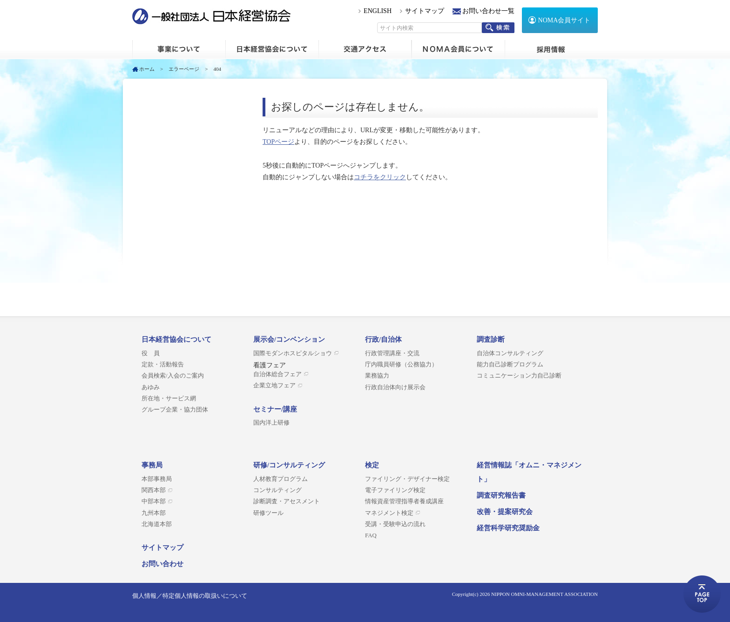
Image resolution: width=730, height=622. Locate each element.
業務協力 (377, 375)
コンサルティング (277, 490)
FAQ (371, 535)
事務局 (152, 465)
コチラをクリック (380, 177)
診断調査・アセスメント (286, 501)
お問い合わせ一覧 (488, 10)
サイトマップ (424, 10)
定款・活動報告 (163, 364)
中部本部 (154, 501)
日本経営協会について (271, 49)
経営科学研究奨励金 (508, 528)
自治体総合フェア (277, 374)
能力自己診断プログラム (510, 364)
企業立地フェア (274, 385)
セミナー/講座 (275, 409)
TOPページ (278, 141)
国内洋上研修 (271, 422)
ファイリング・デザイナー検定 (407, 479)
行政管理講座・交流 (392, 353)
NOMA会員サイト (564, 20)
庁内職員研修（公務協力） (401, 364)
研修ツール (268, 513)
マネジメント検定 (389, 513)
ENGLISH (378, 10)
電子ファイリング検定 (395, 490)
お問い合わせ (162, 564)
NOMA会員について (458, 49)
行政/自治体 (383, 339)
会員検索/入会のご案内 (173, 375)
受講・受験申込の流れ (395, 524)
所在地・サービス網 (169, 398)
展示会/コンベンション (289, 339)
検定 (372, 465)
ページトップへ (702, 594)
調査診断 (491, 339)
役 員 (151, 353)
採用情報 (551, 49)
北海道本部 (157, 524)
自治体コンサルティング (510, 353)
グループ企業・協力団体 (175, 409)
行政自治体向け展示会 (395, 387)
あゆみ (151, 387)
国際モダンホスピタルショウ (292, 353)
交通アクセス (365, 49)
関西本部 (154, 490)
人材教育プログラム (280, 479)
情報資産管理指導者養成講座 (404, 501)
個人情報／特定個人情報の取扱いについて (189, 595)
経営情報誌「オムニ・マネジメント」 (529, 472)
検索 (498, 27)
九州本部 (154, 513)
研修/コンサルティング (289, 465)
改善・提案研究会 (505, 511)
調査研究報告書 (501, 495)
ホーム (178, 49)
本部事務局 (157, 479)
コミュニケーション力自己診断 (519, 375)
